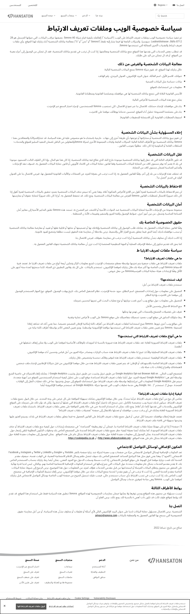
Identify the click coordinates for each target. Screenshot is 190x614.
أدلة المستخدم (98, 566)
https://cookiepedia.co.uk (81, 438)
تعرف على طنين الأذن (29, 582)
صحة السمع (47, 15)
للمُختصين (32, 5)
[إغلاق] (4, 606)
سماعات (68, 566)
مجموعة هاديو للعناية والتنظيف (58, 582)
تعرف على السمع (31, 571)
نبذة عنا (99, 15)
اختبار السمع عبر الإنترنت (27, 566)
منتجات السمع (67, 15)
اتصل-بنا (180, 5)
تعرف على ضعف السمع (28, 577)
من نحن (134, 560)
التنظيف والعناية (98, 571)
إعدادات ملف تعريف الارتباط (61, 606)
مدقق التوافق (99, 577)
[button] (82, 598)
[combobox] (170, 15)
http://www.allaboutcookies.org (114, 438)
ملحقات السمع (65, 577)
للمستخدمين (15, 5)
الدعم (85, 15)
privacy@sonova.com (106, 515)
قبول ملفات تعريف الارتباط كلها (31, 606)
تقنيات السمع (66, 571)
